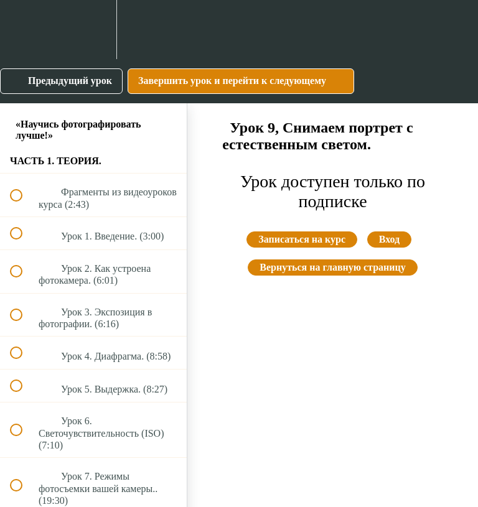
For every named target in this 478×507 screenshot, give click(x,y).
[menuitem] (93, 29)
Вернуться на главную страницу (332, 267)
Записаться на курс (301, 239)
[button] (23, 29)
